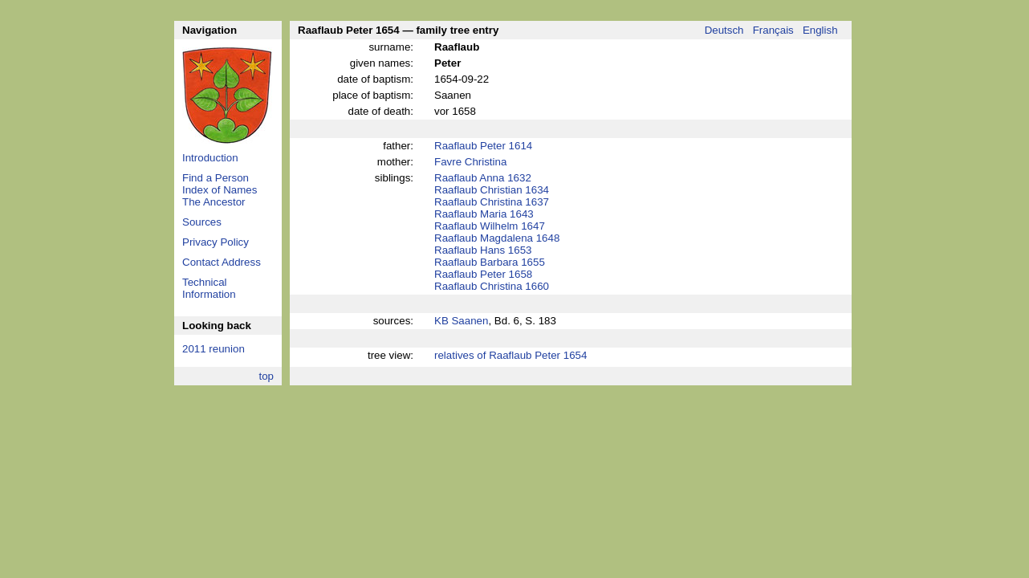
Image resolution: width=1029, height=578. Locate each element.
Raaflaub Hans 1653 (483, 250)
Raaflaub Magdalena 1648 (496, 238)
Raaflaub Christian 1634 (491, 190)
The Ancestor (214, 202)
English (820, 30)
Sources (202, 222)
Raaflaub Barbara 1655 (489, 262)
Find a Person (215, 178)
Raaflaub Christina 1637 (491, 202)
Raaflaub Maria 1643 (484, 214)
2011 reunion (213, 349)
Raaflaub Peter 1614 (483, 146)
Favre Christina (470, 162)
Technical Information (209, 288)
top (266, 376)
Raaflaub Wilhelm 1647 (489, 226)
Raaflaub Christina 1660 (491, 286)
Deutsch (724, 30)
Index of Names (219, 190)
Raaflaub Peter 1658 (483, 274)
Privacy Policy (215, 242)
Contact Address (221, 262)
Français (773, 30)
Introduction (210, 158)
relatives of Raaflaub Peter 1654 (510, 355)
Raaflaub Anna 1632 (482, 178)
